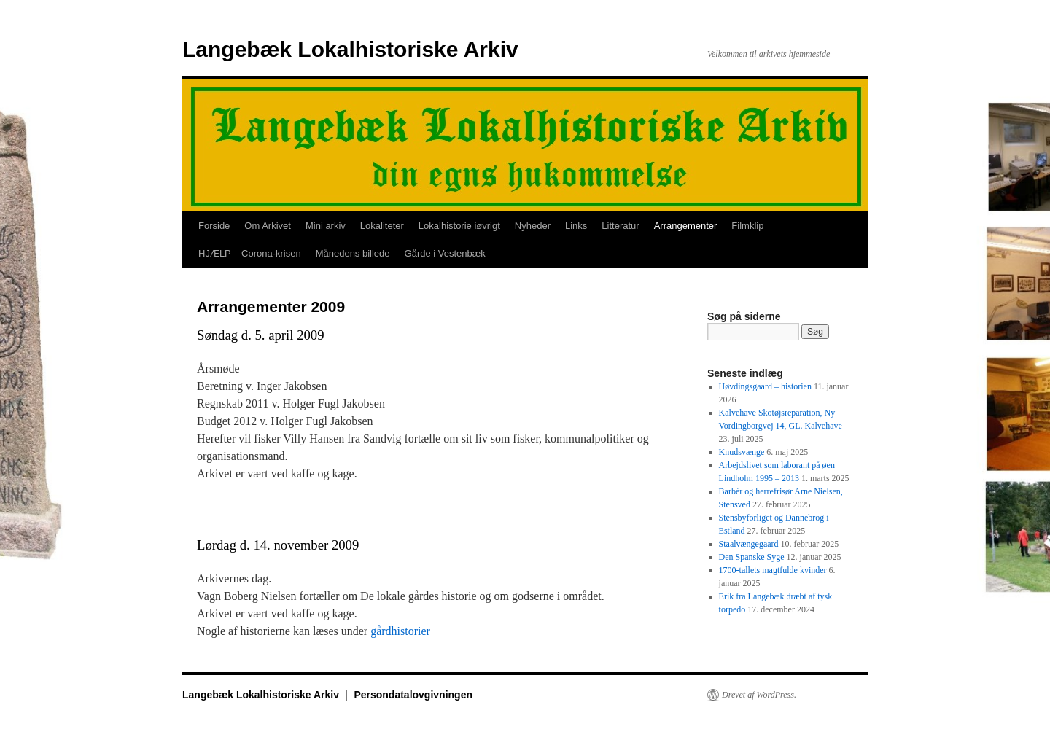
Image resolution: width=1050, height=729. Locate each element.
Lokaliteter (382, 225)
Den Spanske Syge (752, 557)
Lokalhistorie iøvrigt (459, 225)
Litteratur (620, 225)
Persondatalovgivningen (413, 695)
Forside (214, 225)
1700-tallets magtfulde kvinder (773, 570)
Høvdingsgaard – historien (765, 386)
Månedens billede (353, 253)
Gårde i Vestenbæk (445, 253)
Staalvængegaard (749, 544)
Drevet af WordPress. (759, 695)
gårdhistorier (400, 631)
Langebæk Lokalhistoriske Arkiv (350, 49)
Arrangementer (686, 225)
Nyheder (533, 225)
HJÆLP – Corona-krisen (249, 253)
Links (576, 225)
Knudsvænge (742, 452)
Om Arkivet (267, 225)
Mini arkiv (326, 225)
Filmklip (747, 225)
